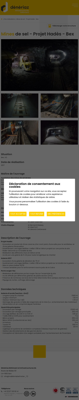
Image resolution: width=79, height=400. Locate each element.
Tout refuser (36, 213)
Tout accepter (17, 213)
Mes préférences (56, 213)
